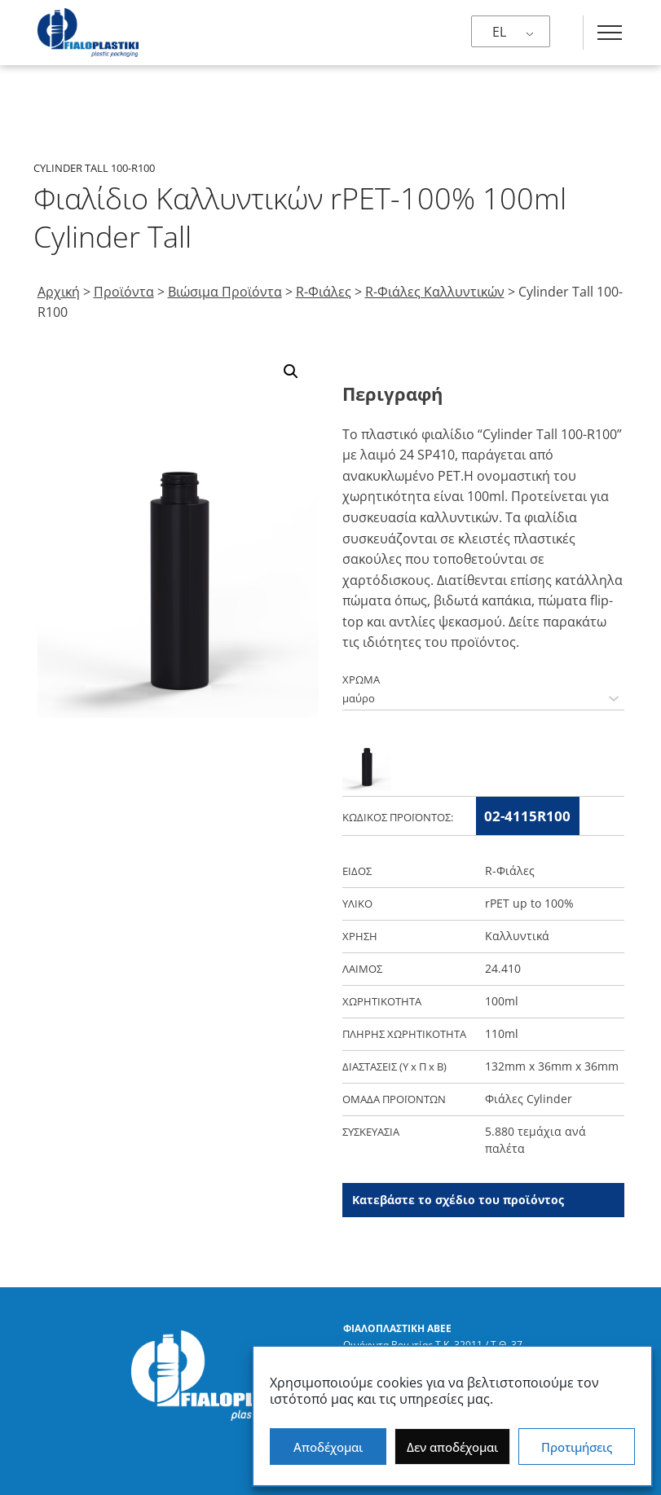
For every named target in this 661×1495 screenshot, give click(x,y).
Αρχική (58, 292)
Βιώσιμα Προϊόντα (225, 292)
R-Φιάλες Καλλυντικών (435, 292)
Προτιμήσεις (576, 1447)
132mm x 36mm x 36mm (552, 1066)
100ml (501, 1001)
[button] (291, 371)
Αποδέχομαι (328, 1447)
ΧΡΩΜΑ (361, 679)
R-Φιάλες (323, 292)
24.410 (503, 968)
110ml (501, 1033)
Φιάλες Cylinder (528, 1098)
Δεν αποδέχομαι (452, 1447)
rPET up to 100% (529, 903)
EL (499, 32)
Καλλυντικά (517, 935)
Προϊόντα (124, 292)
